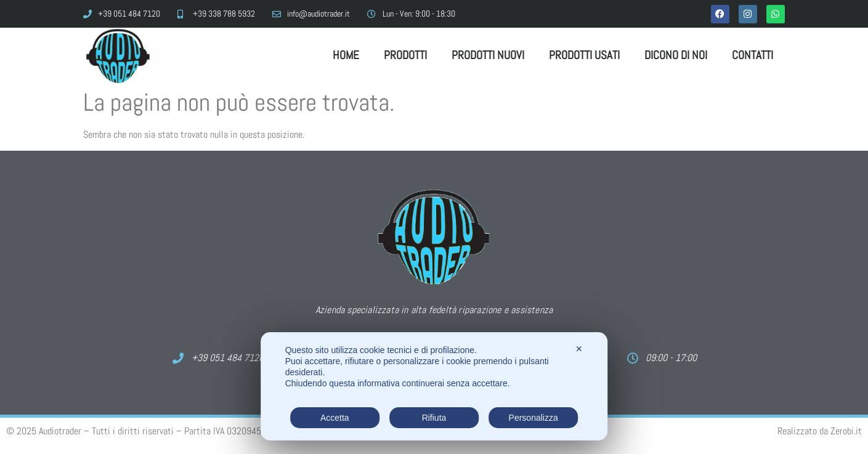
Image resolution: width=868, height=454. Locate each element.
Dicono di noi (675, 55)
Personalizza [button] (533, 418)
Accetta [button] (334, 418)
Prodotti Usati (584, 55)
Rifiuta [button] (434, 418)
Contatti (752, 55)
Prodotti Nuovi (488, 55)
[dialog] (434, 386)
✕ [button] (579, 349)
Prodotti (405, 55)
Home (346, 55)
